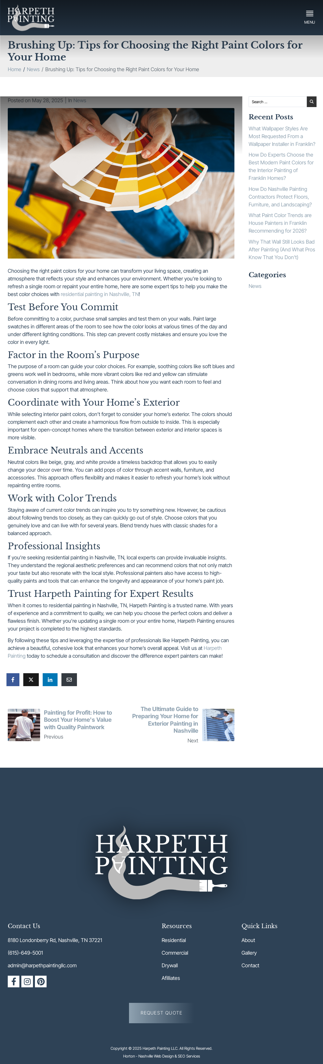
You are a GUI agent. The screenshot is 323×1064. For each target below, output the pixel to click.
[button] (309, 17)
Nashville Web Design (156, 1056)
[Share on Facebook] (12, 679)
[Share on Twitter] (31, 679)
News (79, 100)
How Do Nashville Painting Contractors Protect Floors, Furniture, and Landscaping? (280, 197)
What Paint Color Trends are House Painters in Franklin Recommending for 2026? (280, 223)
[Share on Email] (69, 679)
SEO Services (189, 1056)
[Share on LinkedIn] (50, 679)
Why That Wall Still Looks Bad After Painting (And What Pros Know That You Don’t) (282, 249)
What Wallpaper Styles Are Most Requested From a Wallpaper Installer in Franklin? (282, 136)
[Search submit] (312, 101)
